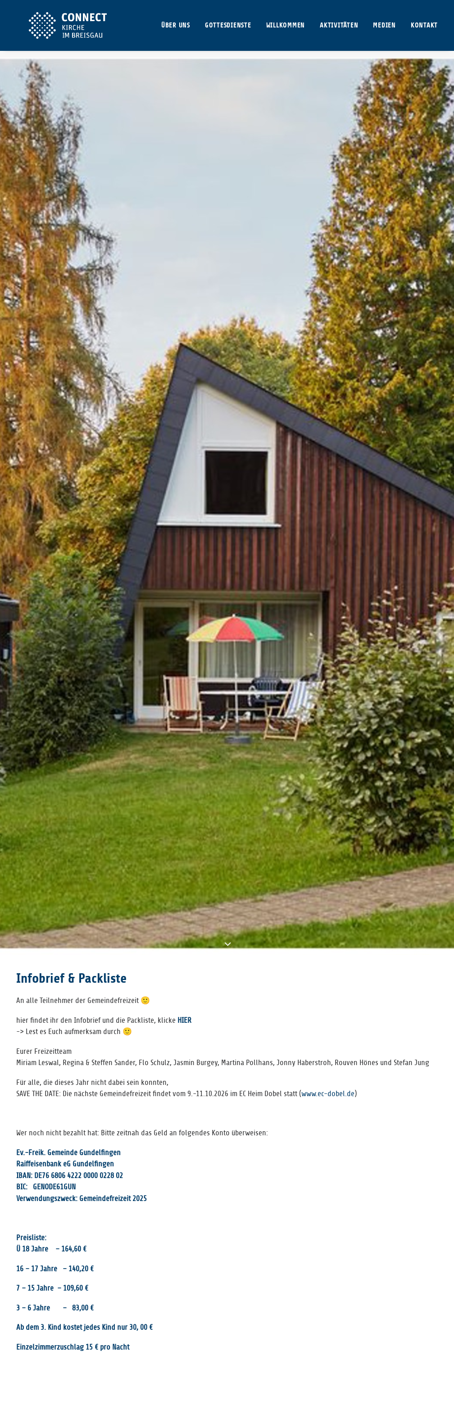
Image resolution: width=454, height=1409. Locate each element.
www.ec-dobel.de (327, 682)
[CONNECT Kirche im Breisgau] (65, 29)
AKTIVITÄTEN (339, 29)
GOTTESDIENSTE (228, 29)
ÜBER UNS (175, 29)
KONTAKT (424, 29)
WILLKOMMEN (285, 29)
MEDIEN (384, 29)
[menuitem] (178, 29)
